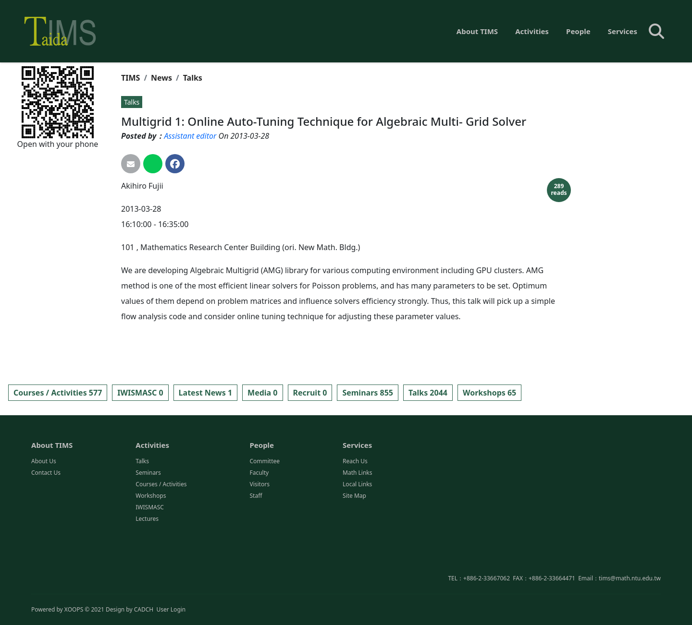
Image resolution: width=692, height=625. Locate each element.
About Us (43, 503)
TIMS (130, 77)
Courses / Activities (161, 526)
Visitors (259, 526)
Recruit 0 (310, 392)
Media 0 (262, 392)
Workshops (151, 537)
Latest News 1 (205, 392)
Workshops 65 (489, 392)
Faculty (259, 514)
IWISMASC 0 (140, 392)
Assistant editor (190, 136)
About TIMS (477, 31)
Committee (264, 503)
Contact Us (46, 514)
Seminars (148, 514)
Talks (192, 77)
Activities (532, 31)
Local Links (357, 526)
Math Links (357, 514)
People (578, 31)
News (161, 77)
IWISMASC (150, 549)
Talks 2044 (427, 392)
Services (622, 31)
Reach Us (355, 503)
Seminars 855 (367, 392)
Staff (255, 537)
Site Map (354, 537)
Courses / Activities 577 (57, 392)
